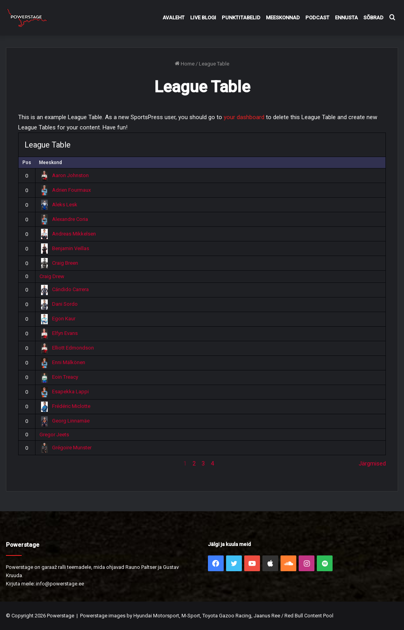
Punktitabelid (241, 18)
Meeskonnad (283, 18)
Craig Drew (51, 276)
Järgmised (372, 463)
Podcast (317, 18)
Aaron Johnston (64, 175)
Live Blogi (203, 18)
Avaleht (174, 18)
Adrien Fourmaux (65, 190)
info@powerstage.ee (60, 584)
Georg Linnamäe (64, 421)
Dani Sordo (58, 304)
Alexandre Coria (63, 219)
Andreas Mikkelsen (67, 234)
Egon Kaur (57, 319)
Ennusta (346, 18)
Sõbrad (373, 18)
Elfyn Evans (58, 333)
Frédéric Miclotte (65, 406)
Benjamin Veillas (64, 248)
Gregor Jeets (54, 434)
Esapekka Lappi (64, 391)
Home (185, 64)
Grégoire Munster (65, 448)
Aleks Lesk (58, 205)
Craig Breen (59, 263)
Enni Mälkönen (62, 362)
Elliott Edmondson (66, 348)
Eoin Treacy (59, 377)
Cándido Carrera (64, 289)
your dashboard (244, 117)
